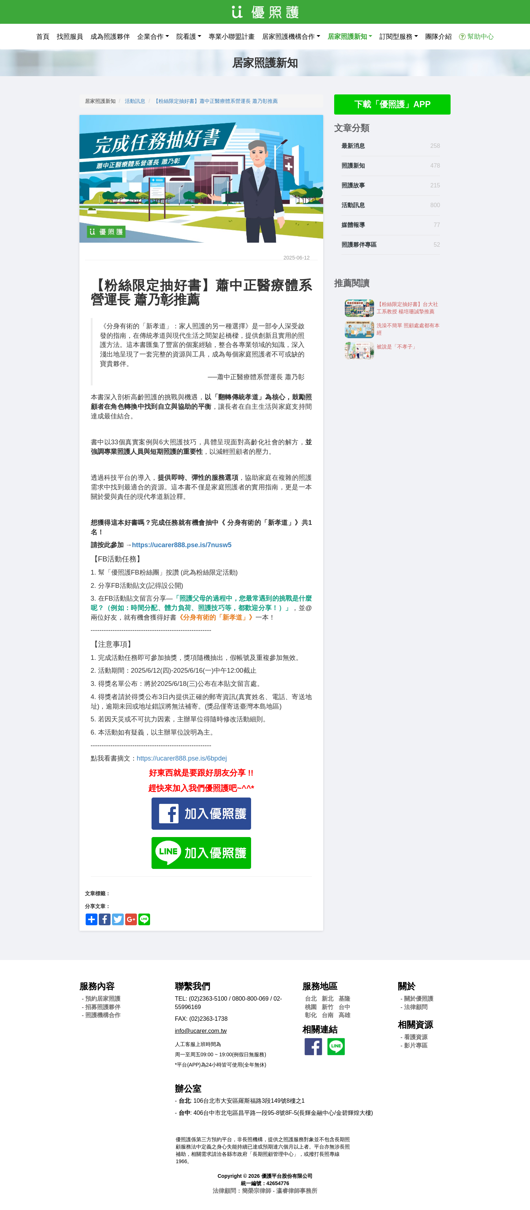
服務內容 (97, 986)
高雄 (344, 1015)
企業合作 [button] (150, 36)
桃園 (311, 1007)
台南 (327, 1015)
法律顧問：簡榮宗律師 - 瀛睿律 (265, 1191)
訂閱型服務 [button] (396, 36)
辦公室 (188, 1089)
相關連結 (319, 1029)
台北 (311, 999)
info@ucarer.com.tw (201, 1031)
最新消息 (353, 146)
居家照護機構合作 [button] (288, 36)
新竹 (327, 1007)
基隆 (344, 999)
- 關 (416, 999)
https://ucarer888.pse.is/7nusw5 (182, 545)
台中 (344, 1007)
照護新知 (353, 166)
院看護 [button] (186, 36)
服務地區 (319, 986)
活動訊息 (135, 101)
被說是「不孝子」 (397, 347)
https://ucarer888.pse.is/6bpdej (182, 758)
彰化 (311, 1015)
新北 (327, 999)
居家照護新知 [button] (347, 36)
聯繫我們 (192, 986)
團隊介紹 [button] (438, 36)
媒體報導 (353, 225)
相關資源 (415, 1025)
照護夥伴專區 (359, 245)
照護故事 (353, 186)
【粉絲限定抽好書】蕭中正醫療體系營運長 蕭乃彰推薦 (215, 101)
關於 (406, 986)
